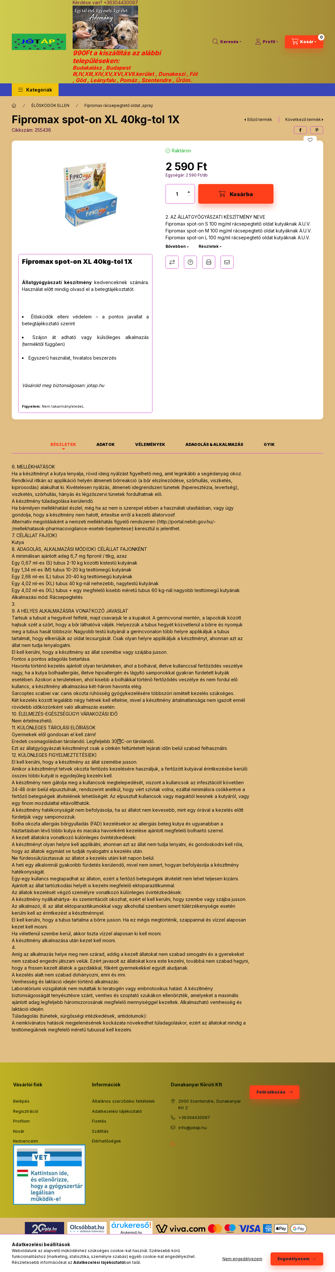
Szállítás (100, 1131)
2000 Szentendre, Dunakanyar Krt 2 (209, 1104)
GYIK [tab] (269, 444)
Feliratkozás (271, 1091)
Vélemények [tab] (150, 444)
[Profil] (266, 41)
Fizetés (99, 1121)
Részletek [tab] (63, 444)
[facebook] (300, 130)
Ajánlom (227, 262)
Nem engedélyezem (242, 1258)
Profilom (21, 1121)
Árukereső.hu (131, 1232)
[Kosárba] (235, 194)
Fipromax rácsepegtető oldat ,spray (118, 105)
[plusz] (188, 189)
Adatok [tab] (106, 444)
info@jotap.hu (192, 1127)
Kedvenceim (25, 1141)
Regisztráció (25, 1111)
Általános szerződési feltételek (123, 1101)
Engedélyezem (293, 1258)
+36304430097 (194, 1117)
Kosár (19, 1131)
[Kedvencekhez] (310, 140)
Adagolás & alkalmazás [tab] (214, 444)
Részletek (209, 246)
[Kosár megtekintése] (304, 41)
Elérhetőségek (106, 1141)
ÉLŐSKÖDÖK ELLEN (50, 105)
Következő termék (303, 119)
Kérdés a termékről (190, 262)
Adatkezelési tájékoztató (117, 1111)
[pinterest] (316, 130)
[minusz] (188, 198)
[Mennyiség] (177, 193)
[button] (35, 89)
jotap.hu (95, 385)
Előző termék (259, 119)
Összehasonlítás (172, 262)
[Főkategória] (14, 106)
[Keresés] (227, 41)
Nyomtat (208, 262)
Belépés (21, 1101)
